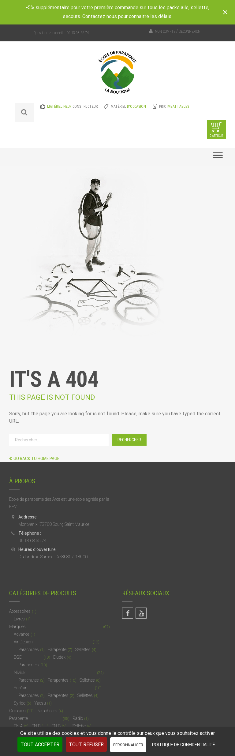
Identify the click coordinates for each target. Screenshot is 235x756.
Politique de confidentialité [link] (183, 744)
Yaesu (40, 703)
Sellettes (83, 649)
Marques (17, 626)
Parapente (57, 649)
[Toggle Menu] (218, 157)
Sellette (79, 726)
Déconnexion (189, 31)
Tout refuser (86, 744)
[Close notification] (225, 12)
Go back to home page (34, 458)
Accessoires (20, 611)
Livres (19, 618)
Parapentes (28, 664)
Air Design (23, 641)
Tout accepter (40, 744)
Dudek (59, 657)
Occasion (17, 710)
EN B (36, 726)
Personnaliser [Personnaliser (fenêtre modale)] (128, 745)
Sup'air (20, 687)
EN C (56, 726)
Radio (78, 718)
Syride (19, 703)
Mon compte (165, 31)
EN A (18, 726)
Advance (21, 634)
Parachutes (28, 649)
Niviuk (19, 672)
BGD (18, 657)
